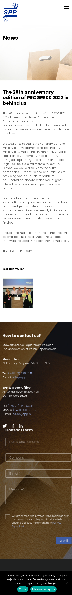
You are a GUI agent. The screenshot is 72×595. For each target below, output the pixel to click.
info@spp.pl (18, 377)
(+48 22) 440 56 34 (18, 406)
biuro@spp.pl (19, 414)
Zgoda (22, 589)
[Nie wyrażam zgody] (67, 583)
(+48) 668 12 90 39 (23, 410)
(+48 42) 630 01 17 (18, 373)
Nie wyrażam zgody (43, 589)
